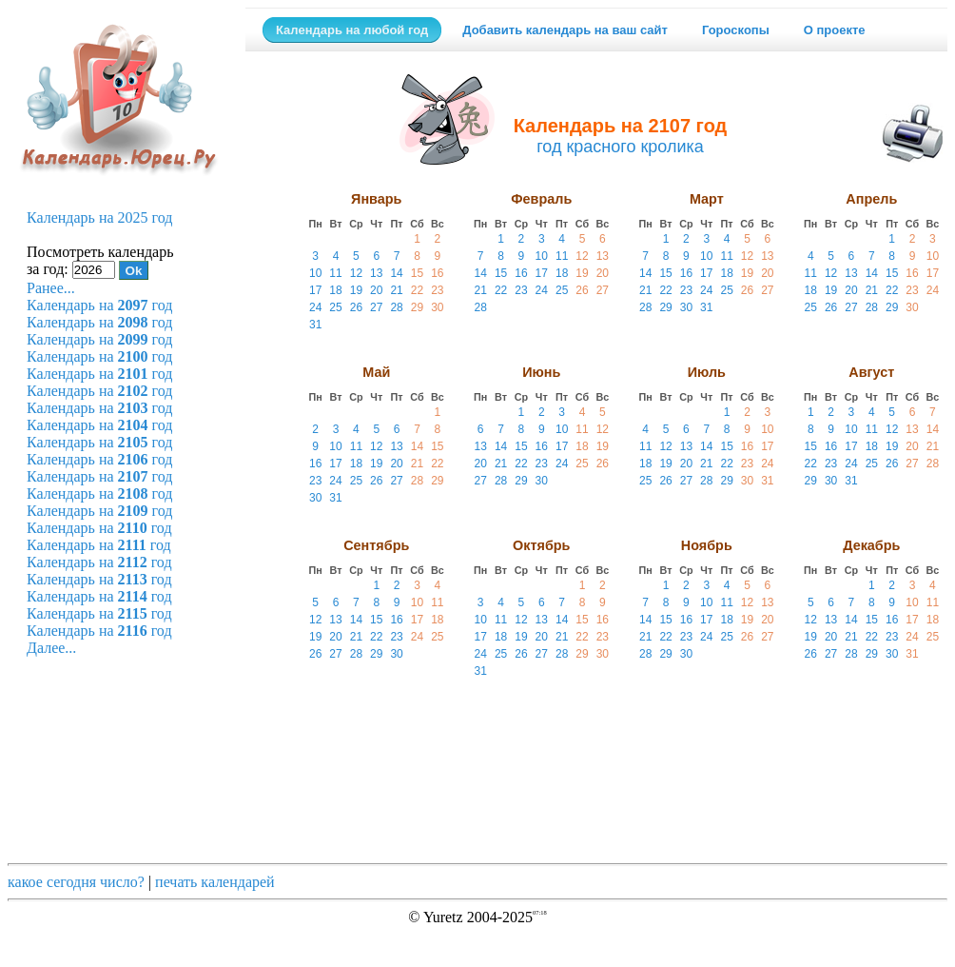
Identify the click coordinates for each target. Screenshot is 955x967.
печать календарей (215, 882)
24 (315, 307)
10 (315, 273)
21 (396, 290)
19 (356, 290)
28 (396, 307)
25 (335, 307)
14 (396, 273)
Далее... (51, 648)
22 (417, 290)
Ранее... (51, 288)
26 (356, 307)
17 (315, 290)
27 (376, 307)
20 (376, 290)
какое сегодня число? (76, 882)
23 (437, 290)
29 (417, 307)
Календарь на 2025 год (99, 217)
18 (335, 290)
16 (437, 273)
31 (315, 324)
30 (437, 307)
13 (376, 273)
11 (335, 273)
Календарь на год (99, 305)
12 (356, 273)
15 (417, 273)
